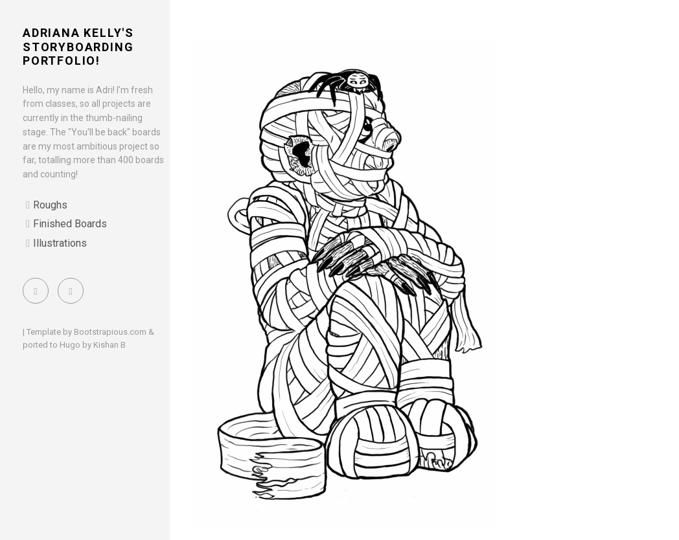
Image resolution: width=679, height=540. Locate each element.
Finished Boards (70, 224)
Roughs (50, 205)
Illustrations (60, 243)
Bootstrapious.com (110, 332)
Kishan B (109, 345)
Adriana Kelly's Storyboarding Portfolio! (78, 46)
